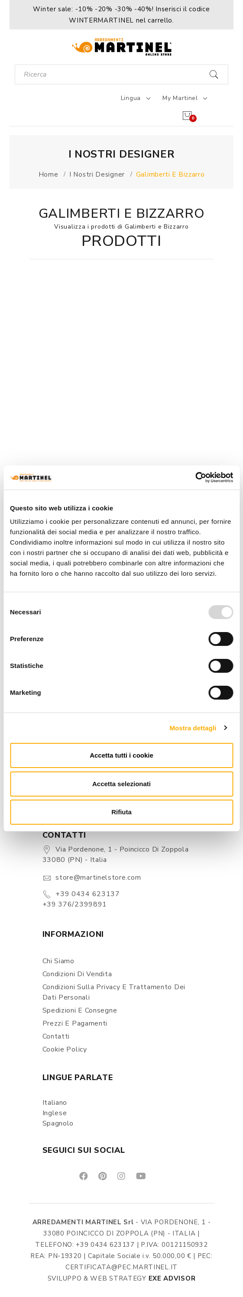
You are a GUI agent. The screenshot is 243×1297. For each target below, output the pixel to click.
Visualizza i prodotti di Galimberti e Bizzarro (121, 227)
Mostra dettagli (192, 728)
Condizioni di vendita (77, 974)
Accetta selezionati (121, 783)
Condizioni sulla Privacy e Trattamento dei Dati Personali (113, 992)
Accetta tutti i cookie (121, 755)
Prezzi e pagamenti (75, 1023)
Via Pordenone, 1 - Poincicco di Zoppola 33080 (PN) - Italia (115, 855)
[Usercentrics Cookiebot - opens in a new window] (195, 477)
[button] (121, 14)
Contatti (56, 1036)
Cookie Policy (64, 1049)
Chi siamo (58, 961)
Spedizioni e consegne (79, 1010)
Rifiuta (121, 812)
